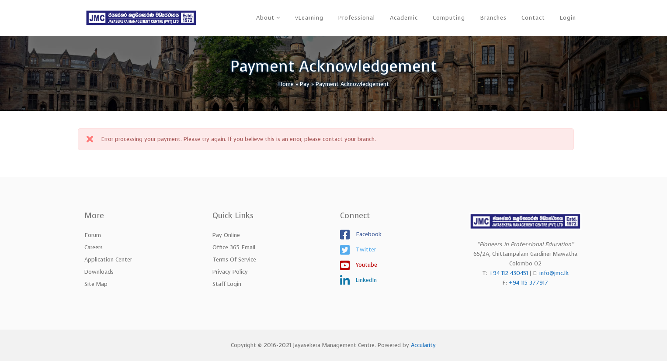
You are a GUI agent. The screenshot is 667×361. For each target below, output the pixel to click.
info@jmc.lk (554, 273)
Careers (93, 247)
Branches (493, 17)
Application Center (108, 259)
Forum (92, 235)
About (265, 17)
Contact (533, 17)
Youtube (365, 264)
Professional (356, 17)
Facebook (368, 234)
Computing (449, 17)
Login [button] (568, 17)
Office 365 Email (233, 247)
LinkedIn (365, 280)
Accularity (423, 345)
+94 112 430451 (508, 273)
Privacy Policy (230, 271)
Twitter (365, 249)
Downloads (99, 271)
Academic (404, 17)
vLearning (309, 17)
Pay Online (226, 235)
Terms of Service (234, 259)
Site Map (96, 284)
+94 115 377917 (528, 282)
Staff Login (226, 284)
